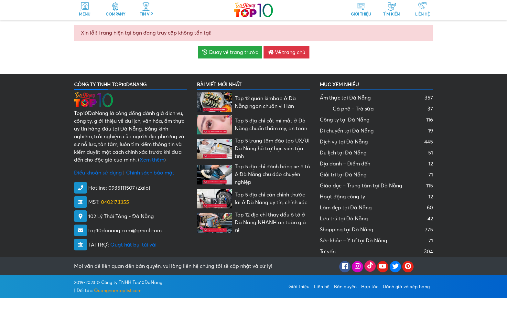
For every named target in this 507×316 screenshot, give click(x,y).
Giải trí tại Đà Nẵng (376, 175)
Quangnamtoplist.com (118, 290)
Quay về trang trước (230, 52)
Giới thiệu (298, 286)
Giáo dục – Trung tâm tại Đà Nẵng (376, 186)
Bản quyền (345, 286)
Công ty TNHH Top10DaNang (131, 282)
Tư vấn (376, 252)
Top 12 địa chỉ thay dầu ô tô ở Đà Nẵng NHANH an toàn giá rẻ (270, 222)
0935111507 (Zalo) (129, 188)
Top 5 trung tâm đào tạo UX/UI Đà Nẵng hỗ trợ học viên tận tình (272, 148)
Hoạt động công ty (376, 197)
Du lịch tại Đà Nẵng (376, 153)
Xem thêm (152, 160)
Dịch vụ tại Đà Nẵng (376, 142)
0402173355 (115, 202)
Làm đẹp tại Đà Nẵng (376, 208)
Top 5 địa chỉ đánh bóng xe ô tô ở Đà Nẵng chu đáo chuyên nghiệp (272, 174)
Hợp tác (369, 286)
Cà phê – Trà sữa (383, 109)
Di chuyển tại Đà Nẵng (376, 131)
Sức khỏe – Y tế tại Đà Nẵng (376, 241)
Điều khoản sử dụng (98, 173)
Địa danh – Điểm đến (376, 164)
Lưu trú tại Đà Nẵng (376, 219)
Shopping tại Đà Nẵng (376, 230)
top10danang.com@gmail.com (125, 231)
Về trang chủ (286, 52)
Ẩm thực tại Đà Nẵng (376, 98)
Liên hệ (321, 286)
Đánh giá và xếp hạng (406, 286)
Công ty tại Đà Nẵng (376, 120)
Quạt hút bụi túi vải (133, 245)
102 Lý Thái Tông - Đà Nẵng (121, 216)
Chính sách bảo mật (150, 173)
